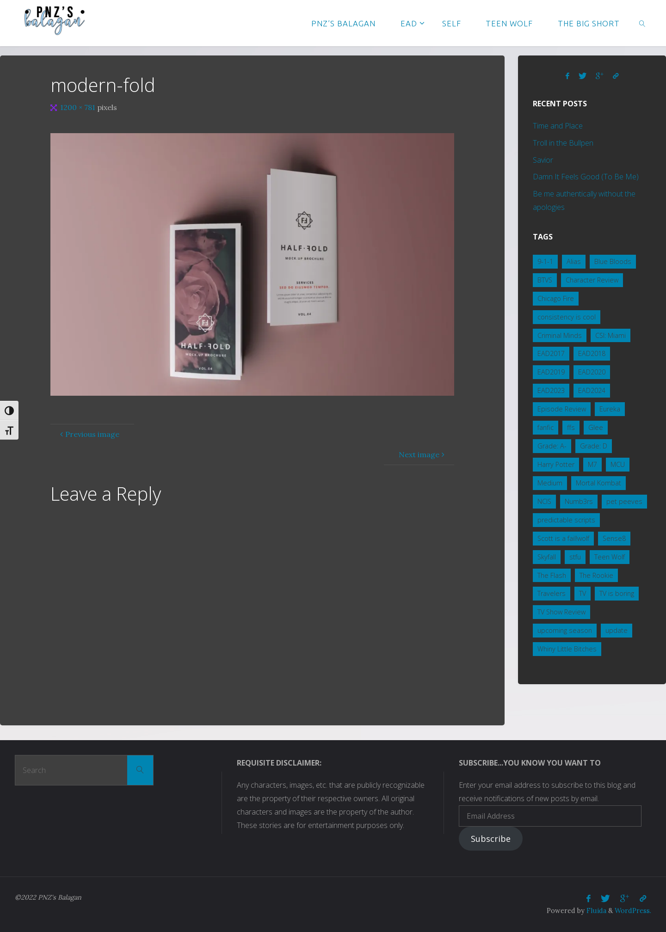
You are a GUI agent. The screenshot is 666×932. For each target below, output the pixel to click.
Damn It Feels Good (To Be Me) (586, 177)
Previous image (88, 434)
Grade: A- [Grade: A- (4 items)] (552, 445)
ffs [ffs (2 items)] (571, 427)
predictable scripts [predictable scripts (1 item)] (566, 519)
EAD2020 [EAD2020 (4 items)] (591, 372)
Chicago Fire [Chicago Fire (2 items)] (555, 298)
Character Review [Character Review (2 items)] (592, 280)
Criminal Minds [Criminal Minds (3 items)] (559, 335)
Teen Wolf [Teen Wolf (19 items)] (609, 556)
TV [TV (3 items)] (582, 593)
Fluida (595, 911)
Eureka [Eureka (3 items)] (609, 409)
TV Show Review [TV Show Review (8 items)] (561, 611)
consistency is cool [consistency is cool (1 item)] (566, 317)
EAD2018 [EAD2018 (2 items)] (591, 353)
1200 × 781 (78, 107)
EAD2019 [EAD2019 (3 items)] (551, 372)
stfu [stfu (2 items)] (575, 556)
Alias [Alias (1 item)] (574, 261)
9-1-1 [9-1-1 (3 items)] (545, 261)
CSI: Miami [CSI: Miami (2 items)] (610, 335)
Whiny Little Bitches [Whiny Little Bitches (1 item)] (567, 648)
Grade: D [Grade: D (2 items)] (593, 445)
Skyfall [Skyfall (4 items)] (546, 556)
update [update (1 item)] (616, 630)
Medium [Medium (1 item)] (549, 482)
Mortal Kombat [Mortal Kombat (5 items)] (598, 482)
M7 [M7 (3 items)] (592, 464)
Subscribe (491, 838)
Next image (423, 454)
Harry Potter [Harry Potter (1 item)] (555, 464)
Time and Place (558, 126)
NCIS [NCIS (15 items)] (544, 501)
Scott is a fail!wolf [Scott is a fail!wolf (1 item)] (563, 538)
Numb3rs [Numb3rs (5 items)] (579, 501)
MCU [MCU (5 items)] (617, 464)
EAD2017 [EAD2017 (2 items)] (551, 353)
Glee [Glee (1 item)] (595, 427)
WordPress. (633, 911)
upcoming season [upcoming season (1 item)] (564, 630)
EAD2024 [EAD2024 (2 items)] (591, 390)
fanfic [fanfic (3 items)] (545, 427)
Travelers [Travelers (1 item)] (551, 593)
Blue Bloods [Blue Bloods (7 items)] (612, 261)
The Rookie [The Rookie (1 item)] (596, 575)
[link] (642, 23)
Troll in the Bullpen (563, 143)
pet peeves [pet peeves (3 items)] (624, 501)
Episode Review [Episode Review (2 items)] (561, 409)
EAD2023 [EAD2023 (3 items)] (551, 390)
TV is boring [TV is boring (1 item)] (616, 593)
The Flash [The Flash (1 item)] (551, 575)
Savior (543, 160)
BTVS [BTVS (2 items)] (544, 280)
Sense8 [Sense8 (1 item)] (614, 538)
